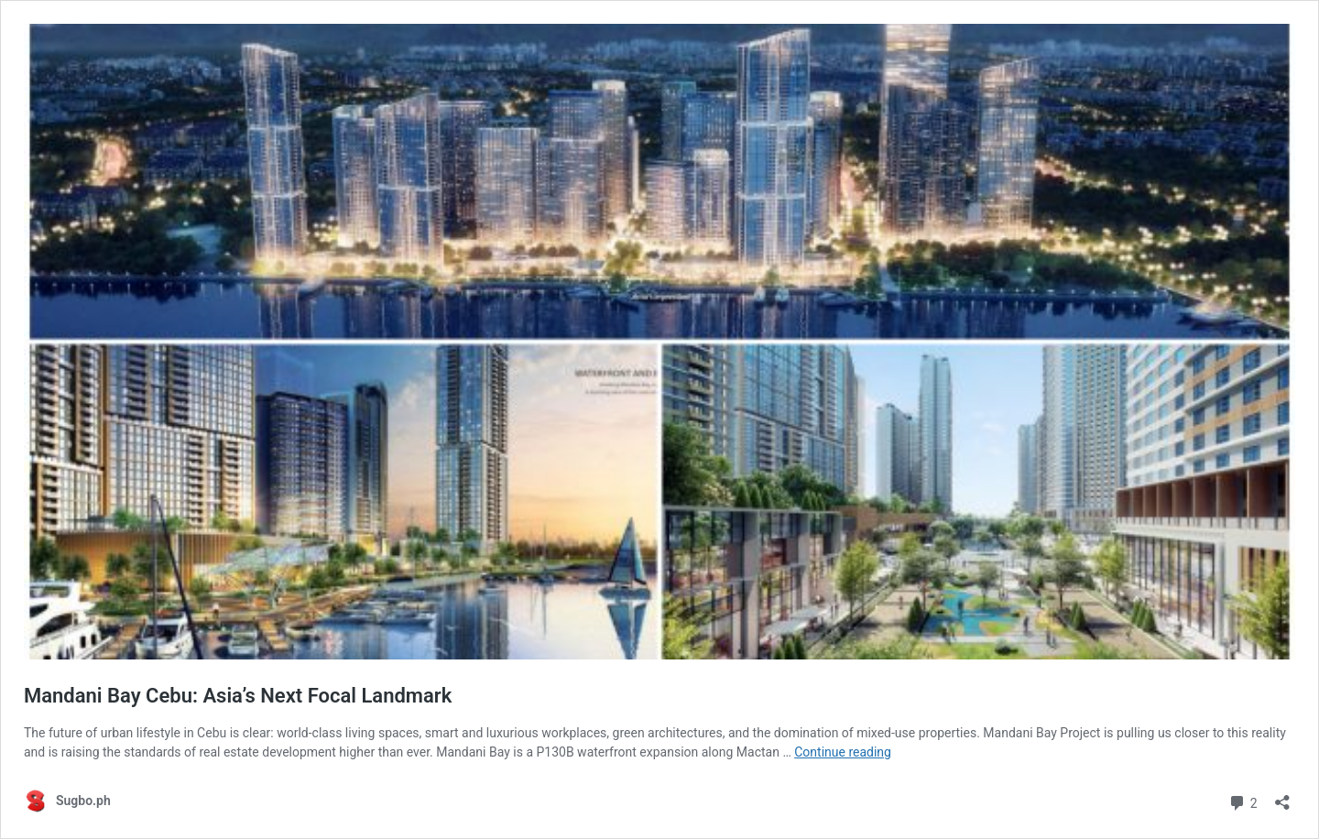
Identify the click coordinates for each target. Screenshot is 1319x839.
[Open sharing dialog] (1282, 796)
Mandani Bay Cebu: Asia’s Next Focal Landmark (238, 695)
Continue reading (842, 752)
